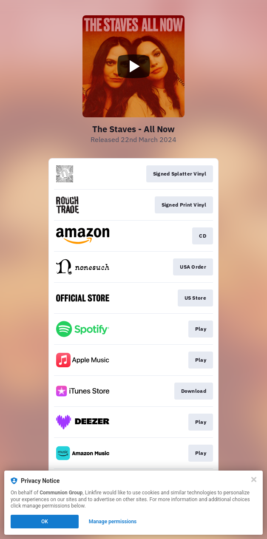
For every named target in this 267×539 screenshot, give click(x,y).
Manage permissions (113, 522)
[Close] (254, 479)
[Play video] (133, 66)
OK (44, 522)
